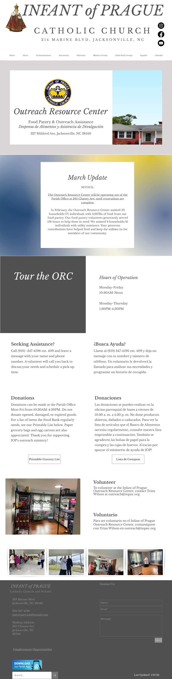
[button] (25, 55)
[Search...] (29, 675)
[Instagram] (161, 25)
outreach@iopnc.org (124, 494)
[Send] (158, 640)
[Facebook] (161, 34)
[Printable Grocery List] (44, 459)
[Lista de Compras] (128, 459)
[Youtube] (161, 43)
